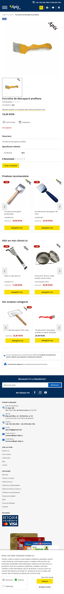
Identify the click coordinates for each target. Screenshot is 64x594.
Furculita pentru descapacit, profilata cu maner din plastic (45, 331)
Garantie (5, 507)
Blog (3, 461)
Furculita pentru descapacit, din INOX (46, 212)
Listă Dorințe (10, 122)
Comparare (26, 122)
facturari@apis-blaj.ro (14, 441)
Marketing (8, 586)
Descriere (6, 136)
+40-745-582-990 (42, 2)
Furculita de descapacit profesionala (12, 212)
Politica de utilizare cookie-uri (11, 489)
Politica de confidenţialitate (11, 485)
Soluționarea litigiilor (9, 496)
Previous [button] (4, 206)
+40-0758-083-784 (27, 424)
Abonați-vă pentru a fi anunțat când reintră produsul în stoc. (24, 109)
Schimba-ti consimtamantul (11, 492)
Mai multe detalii (47, 577)
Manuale (5, 475)
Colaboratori (6, 458)
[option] (32, 49)
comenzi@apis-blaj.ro (14, 435)
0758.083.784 (55, 2)
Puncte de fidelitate (8, 503)
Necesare (8, 580)
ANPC (4, 500)
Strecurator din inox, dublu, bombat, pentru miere (44, 277)
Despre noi (5, 451)
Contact (4, 465)
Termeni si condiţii (8, 478)
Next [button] (59, 206)
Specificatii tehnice (11, 146)
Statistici (21, 580)
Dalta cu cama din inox (12, 276)
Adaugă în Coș (17, 341)
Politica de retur (7, 482)
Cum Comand (6, 454)
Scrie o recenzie (10, 165)
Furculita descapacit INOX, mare (17, 330)
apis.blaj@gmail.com (13, 430)
